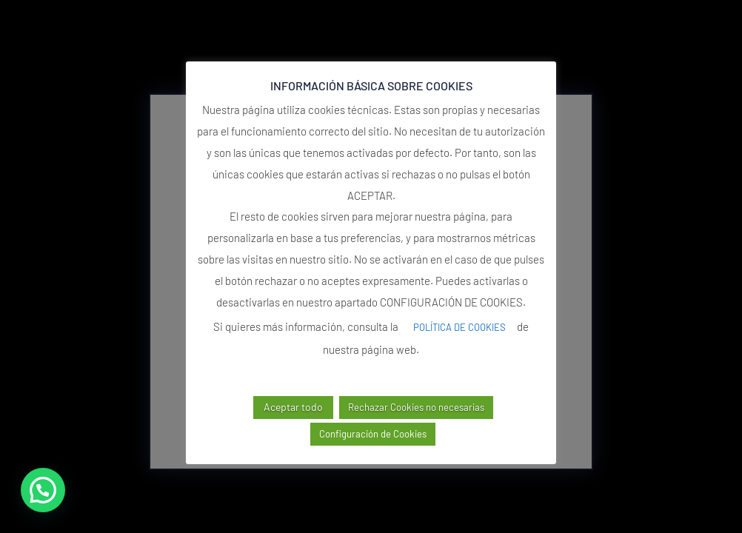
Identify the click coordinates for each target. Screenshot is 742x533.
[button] (43, 490)
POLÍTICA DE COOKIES (459, 327)
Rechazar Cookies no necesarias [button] (416, 407)
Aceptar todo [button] (293, 406)
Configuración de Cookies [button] (373, 434)
